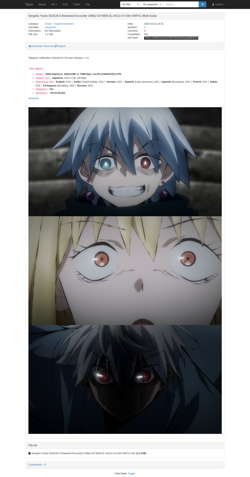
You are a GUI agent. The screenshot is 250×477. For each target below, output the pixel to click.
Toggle (131, 473)
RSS (65, 4)
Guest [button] (218, 4)
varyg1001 (50, 27)
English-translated (63, 23)
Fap (87, 4)
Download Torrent (39, 46)
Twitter (76, 4)
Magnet (59, 46)
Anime (48, 23)
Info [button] (54, 4)
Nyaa (29, 4)
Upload (42, 4)
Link (86, 57)
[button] (130, 4)
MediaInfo (33, 98)
